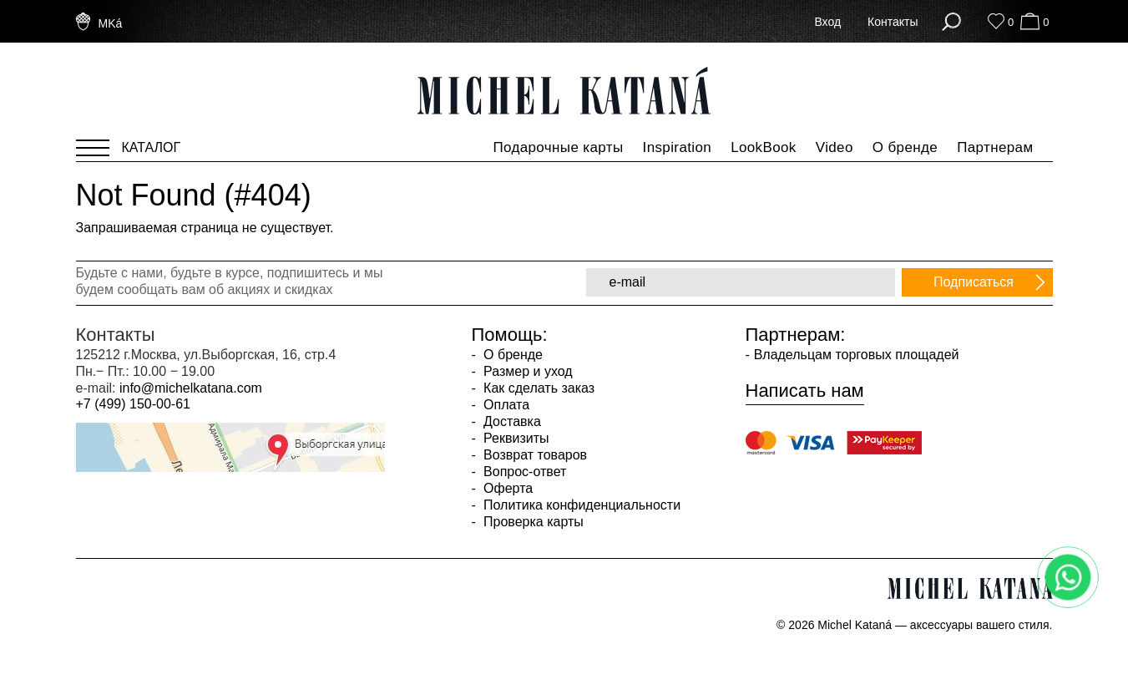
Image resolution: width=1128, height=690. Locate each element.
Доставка (510, 421)
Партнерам (995, 147)
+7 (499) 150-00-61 (133, 404)
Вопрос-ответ (523, 471)
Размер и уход (526, 371)
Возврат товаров (533, 455)
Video (834, 147)
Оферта (507, 488)
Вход (827, 22)
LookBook (764, 147)
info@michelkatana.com (190, 388)
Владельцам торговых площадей (856, 355)
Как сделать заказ (537, 388)
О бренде (905, 147)
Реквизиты (514, 438)
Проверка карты (532, 522)
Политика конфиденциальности (580, 505)
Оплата (504, 405)
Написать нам (805, 391)
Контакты (892, 22)
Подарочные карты (558, 147)
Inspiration (677, 147)
